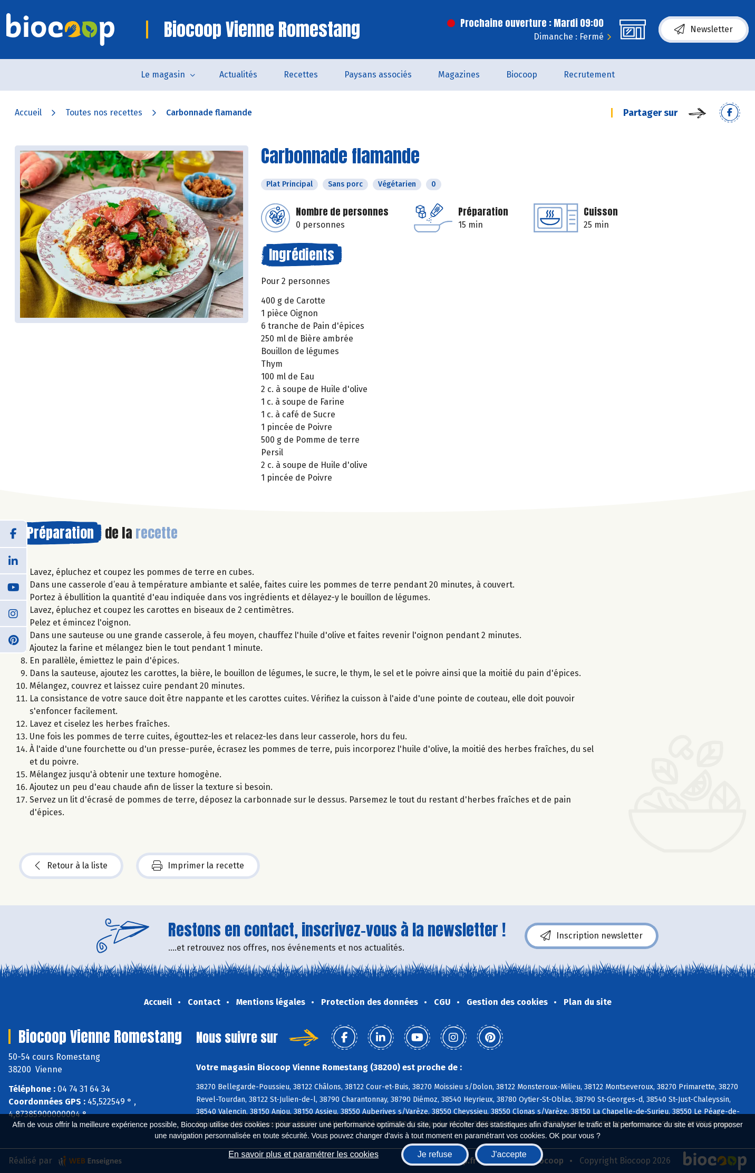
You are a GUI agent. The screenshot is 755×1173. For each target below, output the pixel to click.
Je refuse (435, 1154)
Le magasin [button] (163, 75)
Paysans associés (378, 75)
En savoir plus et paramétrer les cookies (303, 1154)
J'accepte (509, 1154)
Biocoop (521, 75)
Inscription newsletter (591, 936)
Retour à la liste (71, 866)
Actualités (238, 75)
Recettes (301, 75)
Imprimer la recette (198, 866)
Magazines (459, 75)
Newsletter (703, 29)
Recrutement (589, 75)
